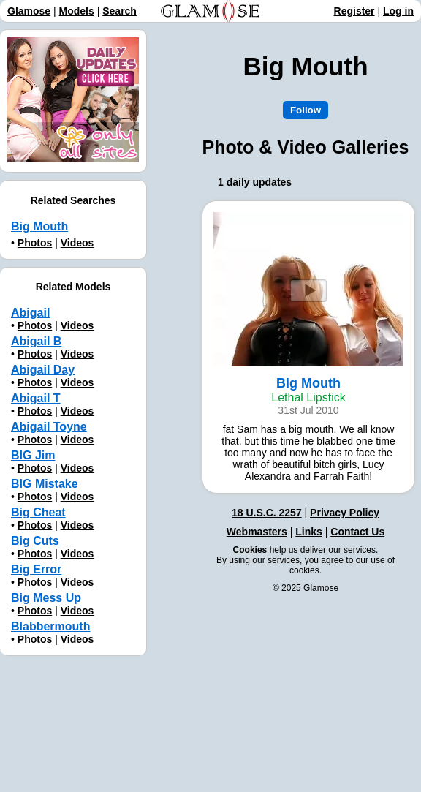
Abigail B (36, 341)
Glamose (28, 11)
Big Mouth (39, 226)
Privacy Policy (344, 512)
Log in (398, 11)
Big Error (36, 569)
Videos (77, 243)
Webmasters (257, 532)
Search (119, 11)
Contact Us (357, 532)
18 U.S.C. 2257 (267, 512)
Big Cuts (35, 541)
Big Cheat (38, 512)
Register (354, 11)
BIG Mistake (44, 484)
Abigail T (36, 398)
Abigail (30, 312)
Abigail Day (43, 369)
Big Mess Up (46, 598)
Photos (35, 243)
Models (76, 11)
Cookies (250, 550)
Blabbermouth (50, 626)
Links (308, 532)
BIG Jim (33, 455)
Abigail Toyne (49, 426)
